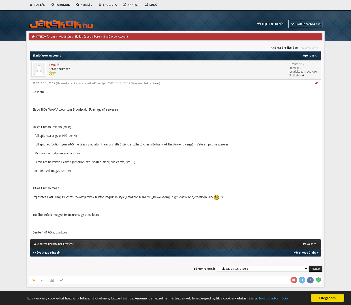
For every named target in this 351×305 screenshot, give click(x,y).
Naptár (131, 4)
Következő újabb (304, 252)
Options (310, 55)
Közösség (65, 36)
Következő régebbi (47, 252)
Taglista (107, 4)
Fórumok (60, 4)
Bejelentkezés (270, 24)
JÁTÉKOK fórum (45, 36)
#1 (317, 83)
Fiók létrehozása (306, 24)
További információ (273, 298)
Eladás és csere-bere (87, 36)
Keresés (84, 4)
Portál (37, 4)
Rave (52, 65)
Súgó (151, 4)
